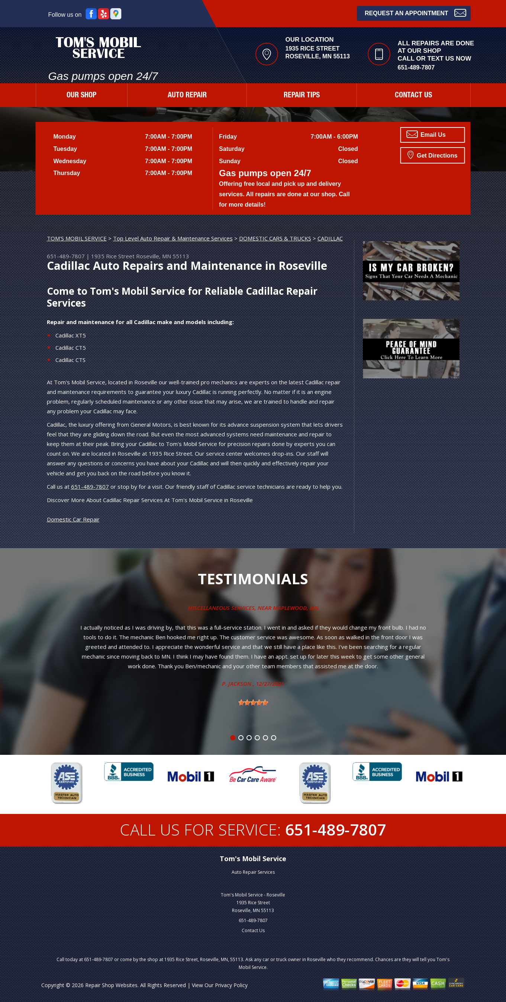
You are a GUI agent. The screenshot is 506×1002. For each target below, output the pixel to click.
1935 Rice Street (113, 256)
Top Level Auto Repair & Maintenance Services (173, 238)
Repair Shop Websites (111, 985)
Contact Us (253, 930)
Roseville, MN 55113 (162, 256)
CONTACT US (413, 96)
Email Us (426, 134)
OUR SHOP (81, 96)
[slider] (253, 702)
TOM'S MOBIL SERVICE (77, 238)
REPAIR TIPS (302, 96)
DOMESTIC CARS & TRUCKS (275, 238)
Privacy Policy (231, 985)
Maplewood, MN (296, 607)
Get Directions (432, 155)
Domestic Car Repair (73, 519)
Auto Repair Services (253, 872)
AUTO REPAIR (187, 96)
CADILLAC (330, 238)
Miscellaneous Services (221, 607)
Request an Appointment (415, 12)
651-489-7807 (416, 67)
